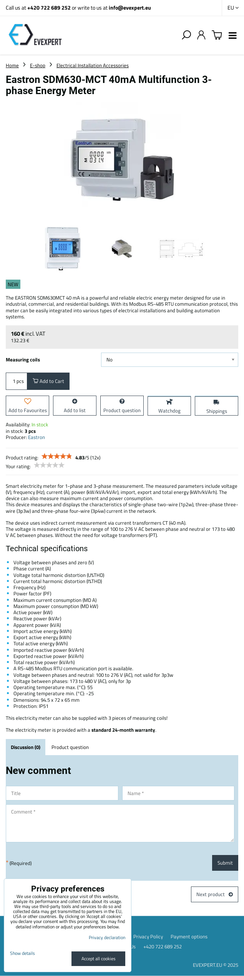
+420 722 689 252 (49, 7)
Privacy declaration (107, 937)
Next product (214, 894)
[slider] (56, 456)
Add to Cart (48, 381)
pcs (16, 381)
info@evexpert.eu (130, 7)
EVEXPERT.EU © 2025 (215, 965)
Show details (22, 953)
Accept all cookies (98, 958)
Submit (225, 863)
